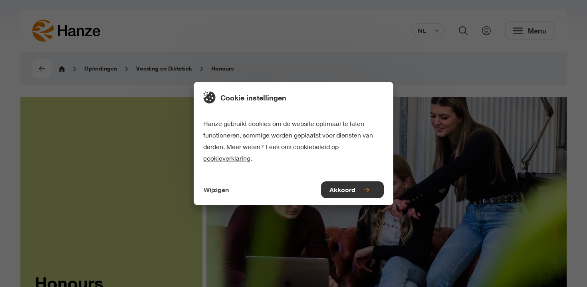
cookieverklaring (226, 158)
